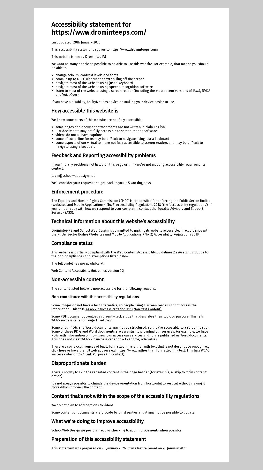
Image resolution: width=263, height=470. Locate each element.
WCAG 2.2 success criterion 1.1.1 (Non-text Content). (123, 309)
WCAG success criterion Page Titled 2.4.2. (81, 320)
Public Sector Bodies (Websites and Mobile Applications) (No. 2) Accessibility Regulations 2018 (130, 203)
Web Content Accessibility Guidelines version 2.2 (87, 271)
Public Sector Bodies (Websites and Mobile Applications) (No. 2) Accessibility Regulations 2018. (128, 234)
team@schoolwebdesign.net (73, 176)
